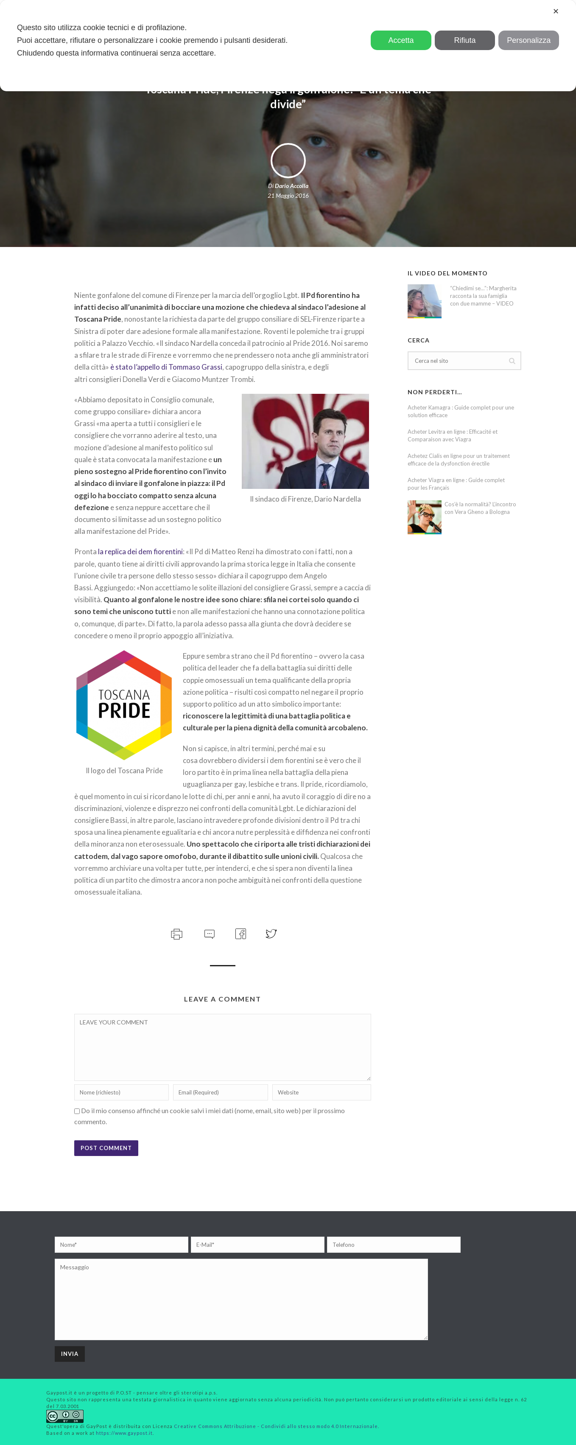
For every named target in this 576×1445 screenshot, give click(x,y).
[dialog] (288, 45)
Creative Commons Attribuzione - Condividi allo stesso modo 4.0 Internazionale (276, 1426)
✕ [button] (556, 11)
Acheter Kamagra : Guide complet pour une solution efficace (461, 411)
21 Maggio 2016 (288, 195)
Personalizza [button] (529, 40)
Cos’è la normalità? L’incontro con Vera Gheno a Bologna (480, 508)
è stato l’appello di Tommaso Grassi (166, 366)
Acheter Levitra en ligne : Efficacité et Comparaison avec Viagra (453, 435)
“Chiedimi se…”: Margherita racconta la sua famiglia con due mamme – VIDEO (483, 296)
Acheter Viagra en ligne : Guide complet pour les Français (456, 484)
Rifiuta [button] (465, 40)
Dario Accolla (291, 185)
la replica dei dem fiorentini (140, 551)
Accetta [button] (401, 40)
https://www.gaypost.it (124, 1433)
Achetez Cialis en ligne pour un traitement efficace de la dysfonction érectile (459, 459)
